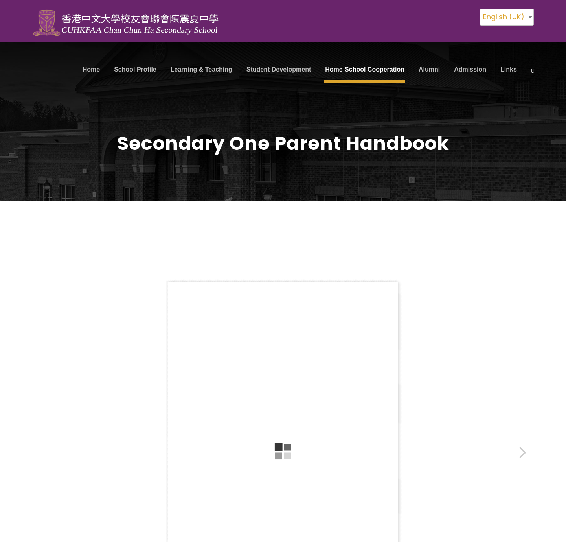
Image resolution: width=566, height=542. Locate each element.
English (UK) (503, 17)
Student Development (278, 69)
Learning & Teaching (201, 69)
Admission (470, 69)
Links (508, 69)
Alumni (429, 69)
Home (91, 69)
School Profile (135, 69)
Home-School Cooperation (364, 69)
